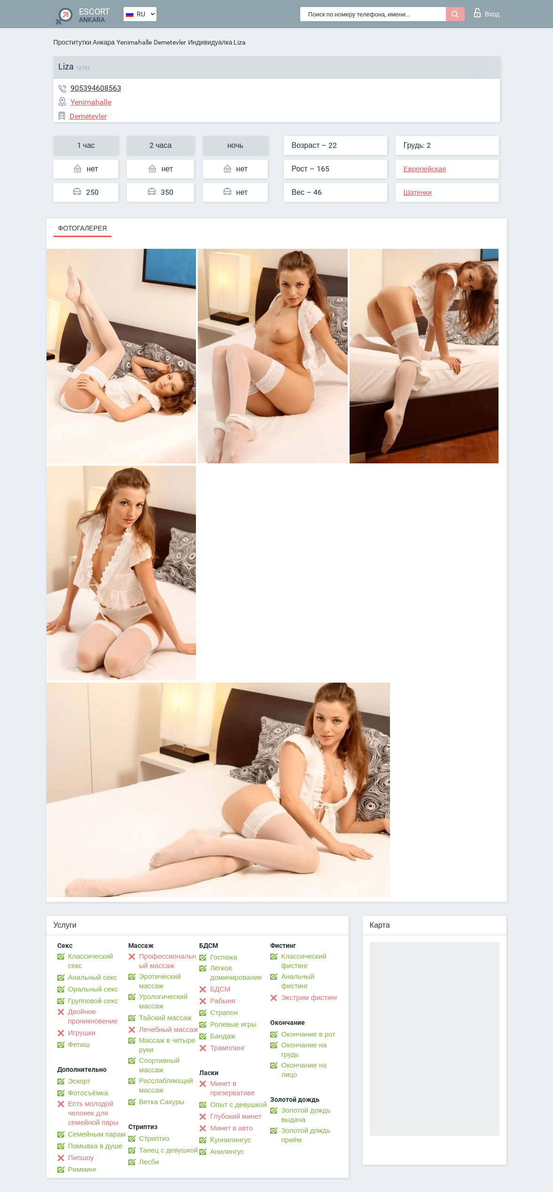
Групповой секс (93, 1001)
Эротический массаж (160, 981)
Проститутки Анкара (84, 42)
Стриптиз (154, 1138)
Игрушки (82, 1033)
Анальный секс (92, 977)
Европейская (425, 169)
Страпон (224, 1012)
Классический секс (90, 961)
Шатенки (418, 192)
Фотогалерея (82, 228)
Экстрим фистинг (309, 997)
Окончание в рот (308, 1034)
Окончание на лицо (304, 1070)
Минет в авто (231, 1128)
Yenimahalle (134, 42)
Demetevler (170, 42)
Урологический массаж (163, 1001)
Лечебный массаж (168, 1029)
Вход (487, 13)
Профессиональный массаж (167, 961)
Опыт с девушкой (238, 1104)
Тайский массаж (165, 1018)
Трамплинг (227, 1048)
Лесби (149, 1162)
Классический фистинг (303, 961)
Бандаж (222, 1036)
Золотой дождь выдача (305, 1115)
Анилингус (227, 1151)
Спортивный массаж (159, 1065)
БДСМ (220, 989)
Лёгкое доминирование (236, 973)
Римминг (82, 1169)
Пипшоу (81, 1158)
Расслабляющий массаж (166, 1085)
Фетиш (79, 1044)
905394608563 (95, 88)
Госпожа (223, 957)
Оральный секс (93, 989)
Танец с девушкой (168, 1150)
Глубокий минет (236, 1116)
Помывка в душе (95, 1146)
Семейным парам (97, 1134)
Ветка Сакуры (161, 1102)
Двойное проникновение (93, 1016)
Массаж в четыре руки (167, 1045)
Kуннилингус (230, 1140)
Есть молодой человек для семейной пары (93, 1113)
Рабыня (222, 1001)
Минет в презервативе (232, 1088)
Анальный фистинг (297, 981)
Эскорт (79, 1081)
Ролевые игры (233, 1024)
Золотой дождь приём (305, 1135)
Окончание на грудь (304, 1050)
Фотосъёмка (88, 1093)
